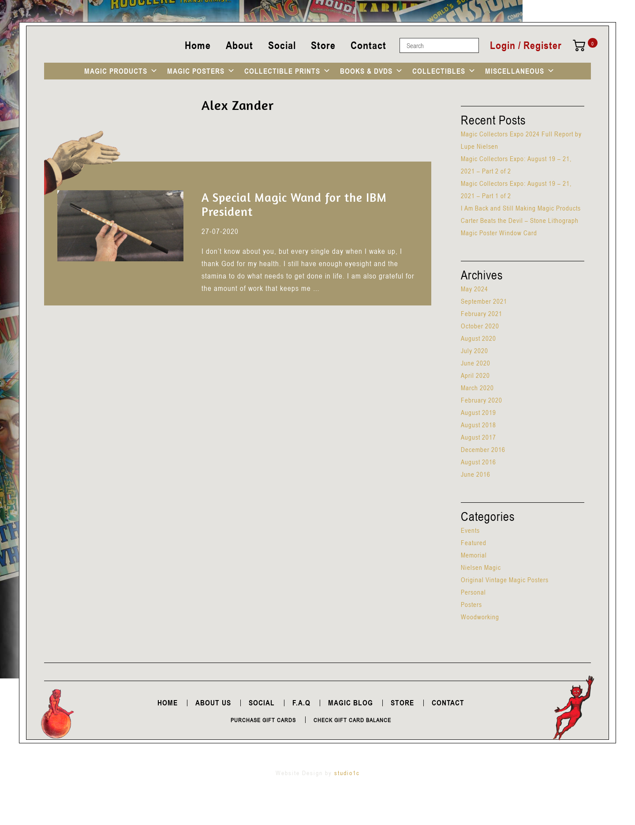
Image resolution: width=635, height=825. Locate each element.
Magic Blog (350, 703)
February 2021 (481, 313)
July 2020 (474, 350)
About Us (213, 703)
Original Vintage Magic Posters (505, 579)
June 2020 (475, 362)
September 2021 (484, 301)
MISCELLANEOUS (514, 71)
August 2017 (478, 437)
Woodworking (480, 616)
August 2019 (478, 412)
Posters (471, 604)
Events (470, 530)
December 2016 (483, 449)
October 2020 (480, 325)
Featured (473, 542)
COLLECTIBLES (438, 71)
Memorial (474, 554)
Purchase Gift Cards (263, 719)
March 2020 (477, 387)
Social (282, 45)
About (239, 45)
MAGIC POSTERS (195, 71)
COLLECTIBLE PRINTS (282, 71)
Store (323, 45)
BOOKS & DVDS (366, 71)
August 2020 (478, 338)
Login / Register (526, 45)
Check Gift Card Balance (352, 719)
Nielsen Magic (481, 567)
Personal (473, 592)
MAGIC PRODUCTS (115, 71)
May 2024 (474, 288)
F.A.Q (301, 703)
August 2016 (478, 461)
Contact (368, 45)
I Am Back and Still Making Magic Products (521, 207)
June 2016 (475, 474)
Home (198, 45)
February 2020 (481, 400)
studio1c (347, 772)
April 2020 (475, 375)
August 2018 (478, 424)
